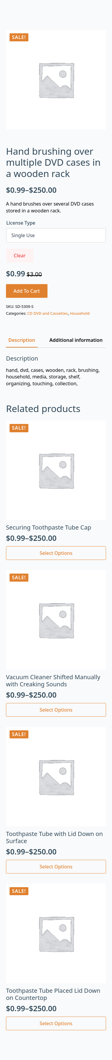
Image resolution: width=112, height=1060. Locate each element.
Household (80, 313)
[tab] (22, 340)
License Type (20, 222)
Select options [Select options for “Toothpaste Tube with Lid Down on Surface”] (55, 866)
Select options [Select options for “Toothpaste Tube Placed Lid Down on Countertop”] (55, 1023)
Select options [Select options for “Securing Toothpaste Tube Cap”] (55, 553)
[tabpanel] (56, 371)
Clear (20, 255)
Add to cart (26, 291)
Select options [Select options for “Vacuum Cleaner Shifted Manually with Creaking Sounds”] (55, 710)
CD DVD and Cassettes (47, 313)
